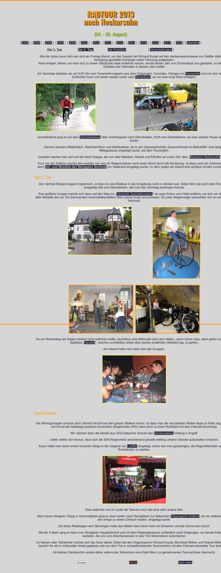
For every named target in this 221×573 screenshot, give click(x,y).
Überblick (193, 42)
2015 (143, 42)
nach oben (185, 562)
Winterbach (143, 77)
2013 (119, 42)
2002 (25, 42)
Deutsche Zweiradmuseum (134, 194)
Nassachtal (192, 73)
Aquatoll (89, 342)
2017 (167, 42)
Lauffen (132, 446)
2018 (179, 42)
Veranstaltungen (161, 49)
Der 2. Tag (85, 49)
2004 (36, 42)
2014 (131, 42)
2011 (96, 42)
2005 (48, 42)
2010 (84, 42)
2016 (155, 42)
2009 (72, 42)
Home (133, 562)
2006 (60, 42)
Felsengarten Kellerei (185, 516)
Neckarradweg (164, 433)
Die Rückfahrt (117, 49)
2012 (108, 42)
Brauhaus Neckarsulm (205, 157)
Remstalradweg (90, 137)
